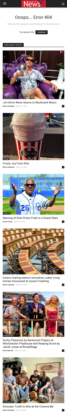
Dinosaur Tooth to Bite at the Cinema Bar (28, 406)
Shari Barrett (8, 350)
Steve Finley (7, 222)
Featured (7, 213)
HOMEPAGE (41, 32)
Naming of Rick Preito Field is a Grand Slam (30, 218)
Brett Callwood (8, 106)
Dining (6, 159)
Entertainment (8, 98)
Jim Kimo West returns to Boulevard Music (30, 102)
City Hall (6, 273)
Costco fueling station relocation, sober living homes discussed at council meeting (31, 279)
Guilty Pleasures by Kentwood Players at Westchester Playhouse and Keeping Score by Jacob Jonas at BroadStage (31, 344)
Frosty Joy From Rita (16, 163)
